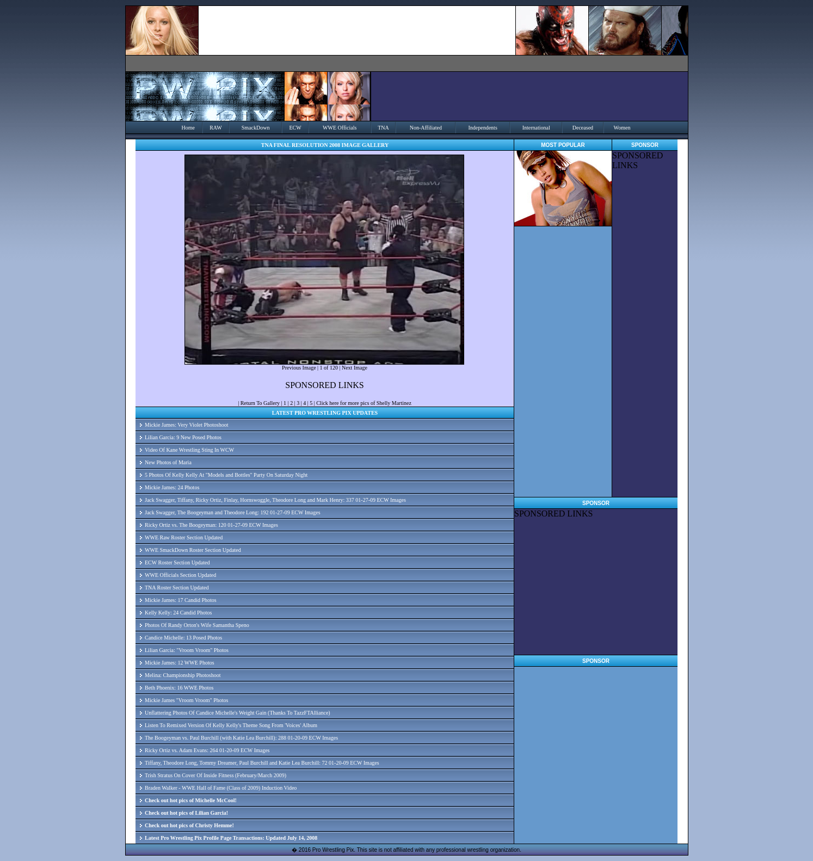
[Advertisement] (645, 333)
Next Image (354, 368)
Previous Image (299, 368)
